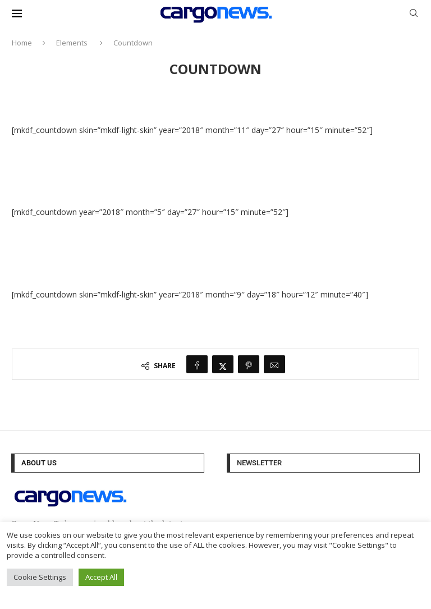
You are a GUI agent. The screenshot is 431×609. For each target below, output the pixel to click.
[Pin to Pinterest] (248, 364)
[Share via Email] (274, 364)
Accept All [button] (101, 577)
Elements (72, 43)
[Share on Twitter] (222, 364)
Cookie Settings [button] (39, 577)
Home (22, 43)
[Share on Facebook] (197, 364)
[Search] (413, 14)
